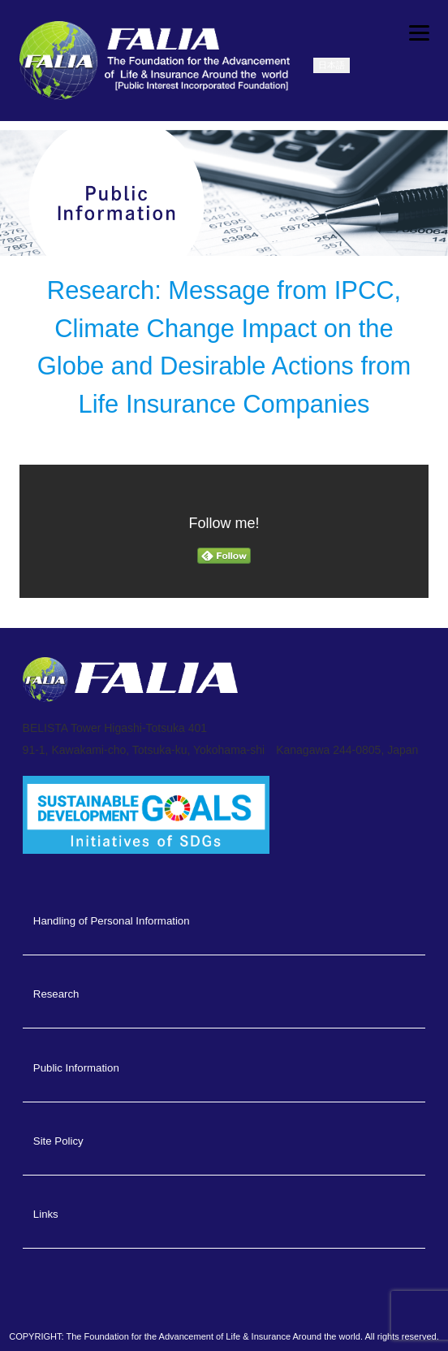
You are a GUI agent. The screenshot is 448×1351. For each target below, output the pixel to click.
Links (45, 1214)
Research (56, 994)
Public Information (76, 1068)
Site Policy (58, 1141)
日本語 (331, 65)
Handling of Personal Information (111, 921)
